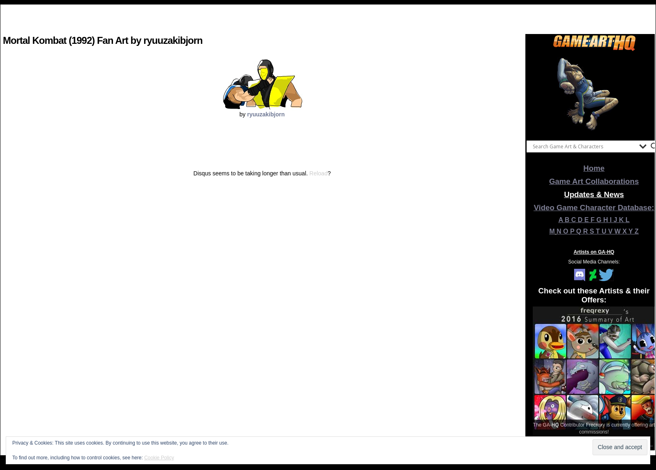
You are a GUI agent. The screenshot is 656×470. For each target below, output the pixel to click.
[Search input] (584, 146)
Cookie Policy (159, 458)
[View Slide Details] (594, 94)
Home (594, 168)
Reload (319, 173)
